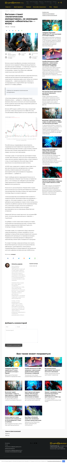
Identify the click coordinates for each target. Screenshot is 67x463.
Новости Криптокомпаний (49, 15)
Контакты (7, 442)
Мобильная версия (10, 447)
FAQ (50, 7)
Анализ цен (45, 12)
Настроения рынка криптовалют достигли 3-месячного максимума (52, 93)
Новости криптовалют (48, 13)
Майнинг (28, 7)
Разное (56, 7)
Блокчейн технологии (39, 7)
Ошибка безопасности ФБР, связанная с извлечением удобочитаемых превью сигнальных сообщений (50, 63)
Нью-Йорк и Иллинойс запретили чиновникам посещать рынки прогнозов (33, 418)
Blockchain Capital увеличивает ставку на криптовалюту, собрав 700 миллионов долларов (52, 122)
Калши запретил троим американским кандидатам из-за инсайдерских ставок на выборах (13, 418)
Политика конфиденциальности (13, 445)
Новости (7, 7)
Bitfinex (7, 434)
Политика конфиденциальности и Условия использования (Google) (13, 450)
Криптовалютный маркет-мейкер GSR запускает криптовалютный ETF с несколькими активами (50, 151)
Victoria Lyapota (17, 264)
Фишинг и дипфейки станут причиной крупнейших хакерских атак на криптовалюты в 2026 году (52, 182)
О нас (6, 444)
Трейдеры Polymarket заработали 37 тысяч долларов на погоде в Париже (51, 34)
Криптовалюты (18, 7)
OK (63, 461)
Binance (7, 432)
